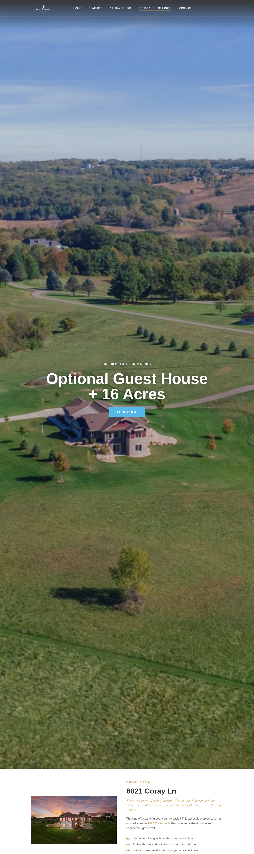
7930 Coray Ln (157, 823)
